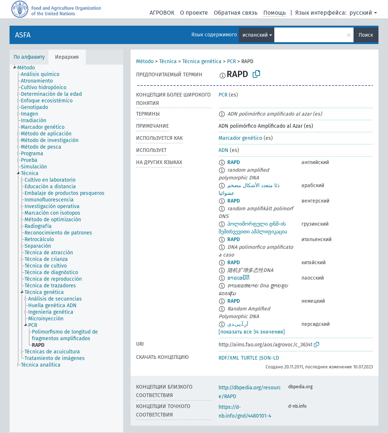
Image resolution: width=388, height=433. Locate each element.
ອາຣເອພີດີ (238, 278)
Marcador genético (240, 138)
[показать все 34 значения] (252, 332)
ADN (223, 150)
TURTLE (249, 358)
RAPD (233, 162)
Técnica (168, 61)
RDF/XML (229, 358)
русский (360, 12)
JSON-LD (269, 358)
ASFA (22, 34)
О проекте (194, 12)
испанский (255, 35)
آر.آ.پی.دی (237, 324)
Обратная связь (235, 12)
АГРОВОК (162, 12)
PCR (231, 61)
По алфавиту (29, 57)
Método (145, 61)
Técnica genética (202, 61)
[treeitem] (29, 68)
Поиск (366, 35)
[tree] (66, 248)
